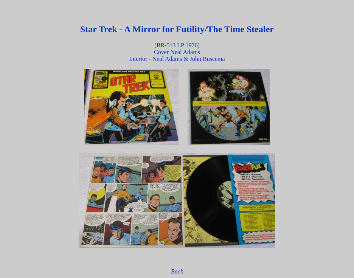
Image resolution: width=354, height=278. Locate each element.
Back (177, 271)
